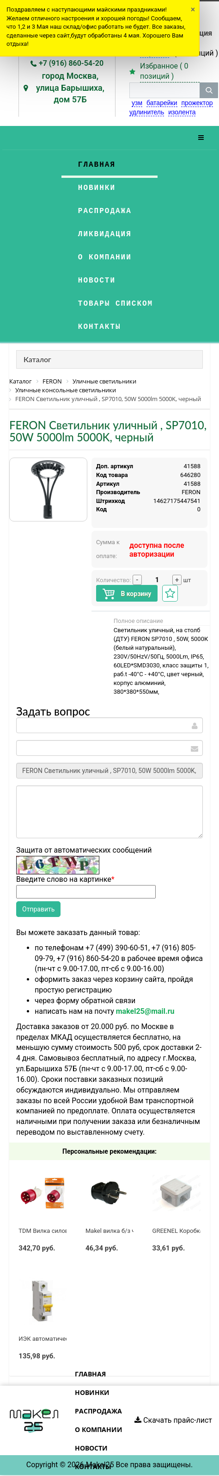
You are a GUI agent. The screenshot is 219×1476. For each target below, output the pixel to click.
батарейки (161, 103)
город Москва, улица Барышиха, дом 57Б (70, 87)
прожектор (197, 103)
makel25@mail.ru (145, 1011)
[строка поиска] (164, 90)
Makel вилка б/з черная (118, 1230)
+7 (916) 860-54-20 (71, 63)
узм (137, 103)
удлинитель (146, 112)
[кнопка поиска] (209, 90)
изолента (181, 112)
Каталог (37, 359)
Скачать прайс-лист (173, 1420)
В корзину (127, 594)
